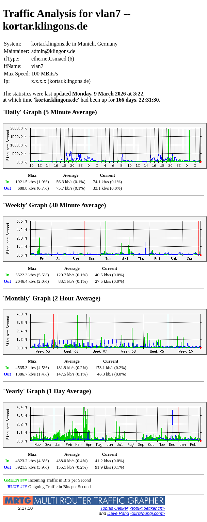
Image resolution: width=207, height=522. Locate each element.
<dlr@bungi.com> (147, 513)
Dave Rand (118, 513)
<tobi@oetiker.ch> (147, 508)
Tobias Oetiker (114, 508)
